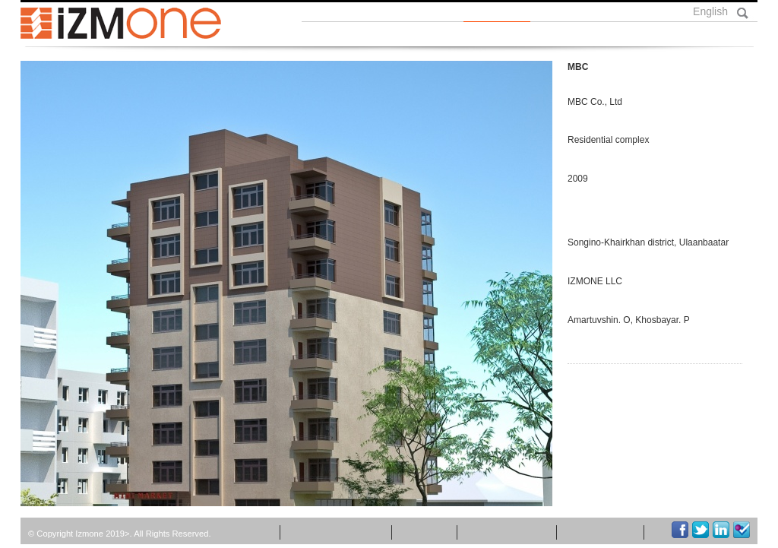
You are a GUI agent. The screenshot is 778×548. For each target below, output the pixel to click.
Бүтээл (509, 34)
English (710, 11)
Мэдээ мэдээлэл (339, 532)
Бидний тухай (415, 34)
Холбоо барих (695, 34)
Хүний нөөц (609, 532)
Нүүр (329, 34)
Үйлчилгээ (592, 34)
